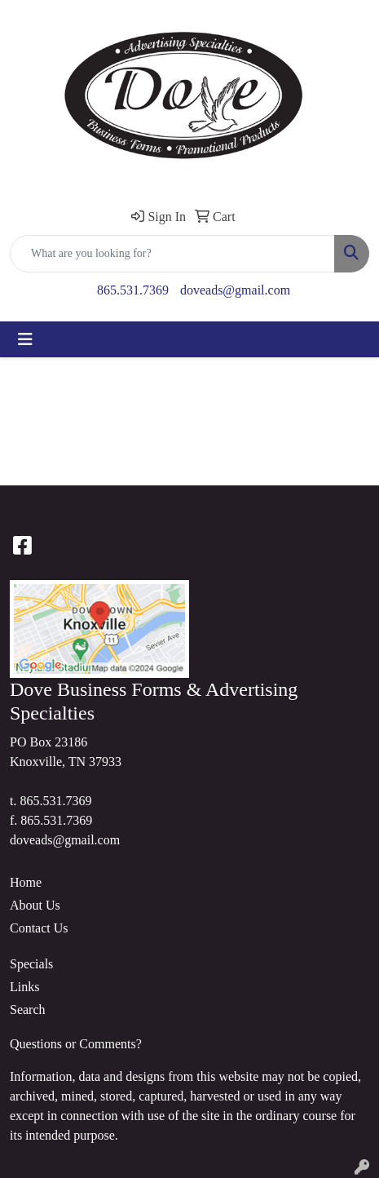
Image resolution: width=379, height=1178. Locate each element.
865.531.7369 (133, 290)
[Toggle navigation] (25, 339)
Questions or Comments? (76, 1044)
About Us (35, 905)
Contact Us (39, 928)
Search (28, 1009)
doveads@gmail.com (235, 290)
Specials (31, 964)
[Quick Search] (172, 253)
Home (26, 882)
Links (24, 987)
